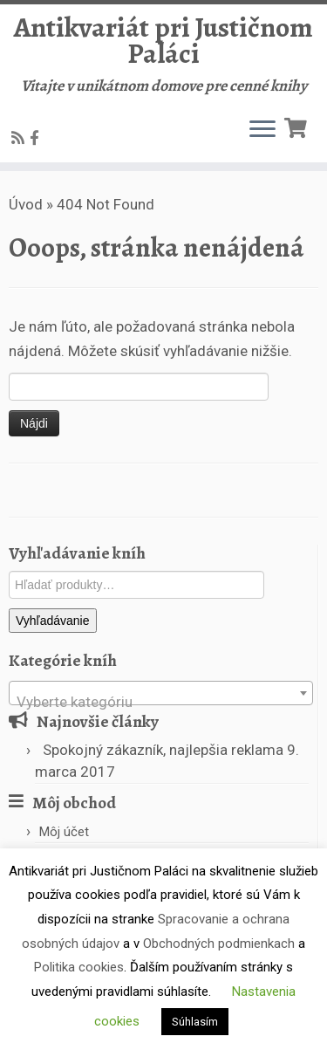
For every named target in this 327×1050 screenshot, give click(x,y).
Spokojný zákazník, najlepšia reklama (163, 749)
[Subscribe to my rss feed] (20, 138)
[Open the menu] (262, 131)
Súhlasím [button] (195, 1021)
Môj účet (64, 832)
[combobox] (161, 693)
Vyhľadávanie (53, 621)
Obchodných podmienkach (219, 943)
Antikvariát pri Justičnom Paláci (163, 40)
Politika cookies (79, 967)
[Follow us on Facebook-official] (37, 138)
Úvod (26, 204)
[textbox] (161, 701)
